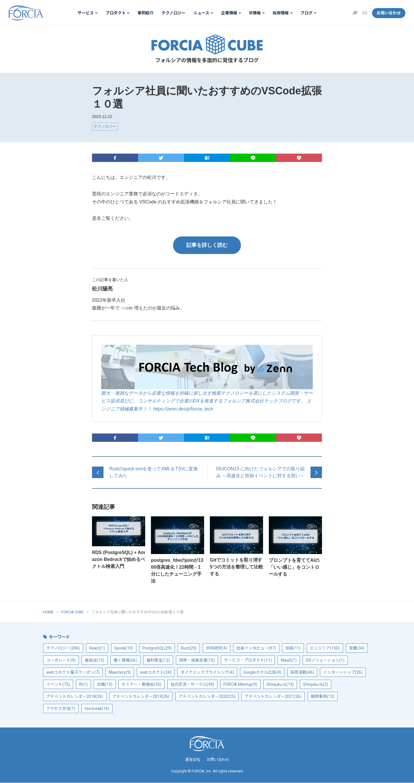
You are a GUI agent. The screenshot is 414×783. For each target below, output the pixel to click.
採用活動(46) (302, 673)
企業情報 (229, 13)
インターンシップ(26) (343, 673)
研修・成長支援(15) (197, 660)
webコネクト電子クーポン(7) (72, 673)
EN (364, 13)
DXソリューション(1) (325, 660)
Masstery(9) (120, 673)
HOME (48, 612)
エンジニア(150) (325, 648)
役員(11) (293, 648)
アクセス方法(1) (60, 709)
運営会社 (192, 760)
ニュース (201, 13)
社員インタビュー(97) (256, 648)
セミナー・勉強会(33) (141, 685)
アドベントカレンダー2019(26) (140, 697)
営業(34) (357, 648)
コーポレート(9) (61, 660)
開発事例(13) (322, 697)
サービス (86, 13)
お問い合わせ (389, 13)
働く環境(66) (125, 660)
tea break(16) (97, 709)
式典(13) (104, 685)
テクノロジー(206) (63, 648)
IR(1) (83, 685)
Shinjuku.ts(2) (315, 685)
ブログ (306, 13)
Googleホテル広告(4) (262, 673)
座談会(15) (94, 660)
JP (355, 13)
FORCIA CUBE (207, 45)
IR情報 (255, 13)
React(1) (97, 648)
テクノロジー (173, 13)
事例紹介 (145, 13)
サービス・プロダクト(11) (248, 660)
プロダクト (116, 13)
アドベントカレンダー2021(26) (273, 697)
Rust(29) (189, 648)
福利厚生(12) (158, 660)
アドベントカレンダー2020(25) (207, 697)
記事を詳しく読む (207, 245)
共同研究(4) (216, 648)
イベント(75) (58, 685)
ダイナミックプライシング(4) (207, 673)
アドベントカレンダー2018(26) (74, 697)
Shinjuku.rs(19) (280, 685)
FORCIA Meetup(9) (240, 685)
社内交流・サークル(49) (192, 685)
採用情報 (281, 13)
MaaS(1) (289, 660)
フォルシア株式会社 (26, 12)
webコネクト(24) (155, 673)
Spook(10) (123, 648)
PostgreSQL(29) (157, 648)
